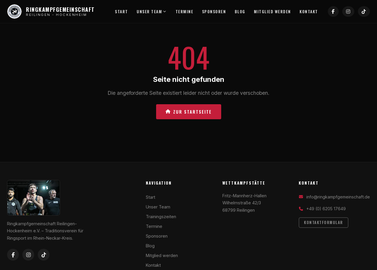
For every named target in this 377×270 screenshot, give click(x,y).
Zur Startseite (189, 112)
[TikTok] (364, 11)
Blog (241, 11)
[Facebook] (336, 11)
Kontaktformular (323, 222)
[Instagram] (350, 11)
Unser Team (151, 11)
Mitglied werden (274, 11)
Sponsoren (215, 11)
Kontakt (312, 11)
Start (120, 11)
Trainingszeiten (161, 216)
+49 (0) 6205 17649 (326, 208)
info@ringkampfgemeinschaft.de (338, 196)
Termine (185, 11)
